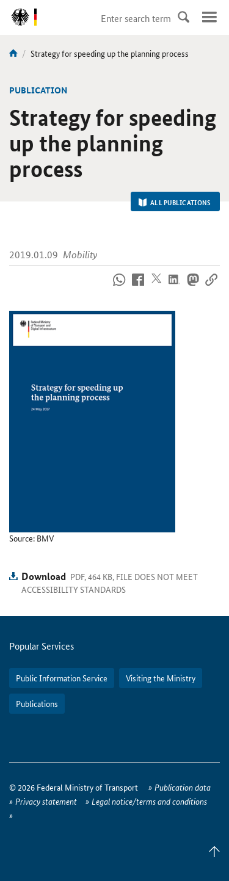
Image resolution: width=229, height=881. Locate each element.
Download (43, 576)
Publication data (182, 787)
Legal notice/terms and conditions (149, 801)
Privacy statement (46, 801)
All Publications (175, 202)
